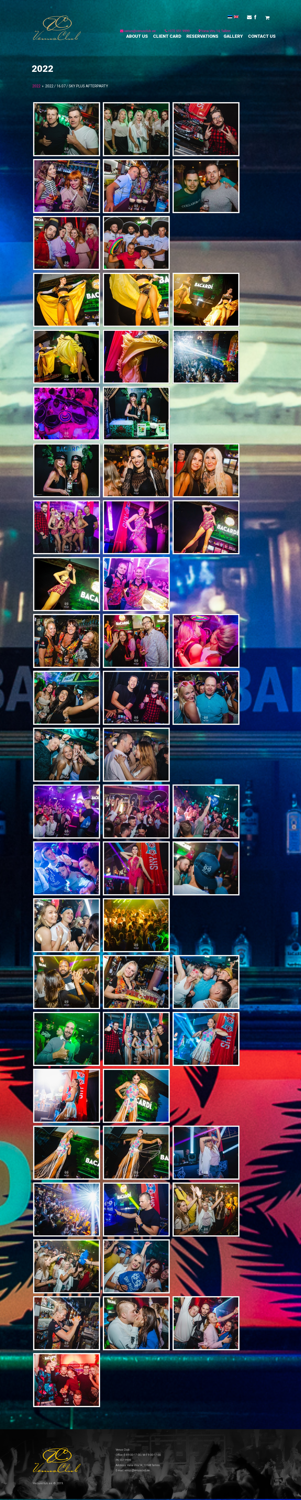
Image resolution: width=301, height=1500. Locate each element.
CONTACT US (262, 37)
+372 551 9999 (176, 32)
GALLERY (233, 37)
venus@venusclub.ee (137, 32)
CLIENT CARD (167, 37)
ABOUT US (137, 37)
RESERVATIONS (202, 37)
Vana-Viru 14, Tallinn (214, 32)
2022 (36, 87)
